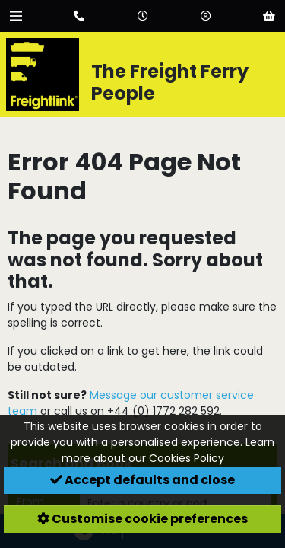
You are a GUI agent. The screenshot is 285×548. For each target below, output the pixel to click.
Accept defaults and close (142, 480)
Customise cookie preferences (142, 518)
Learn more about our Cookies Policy (168, 450)
